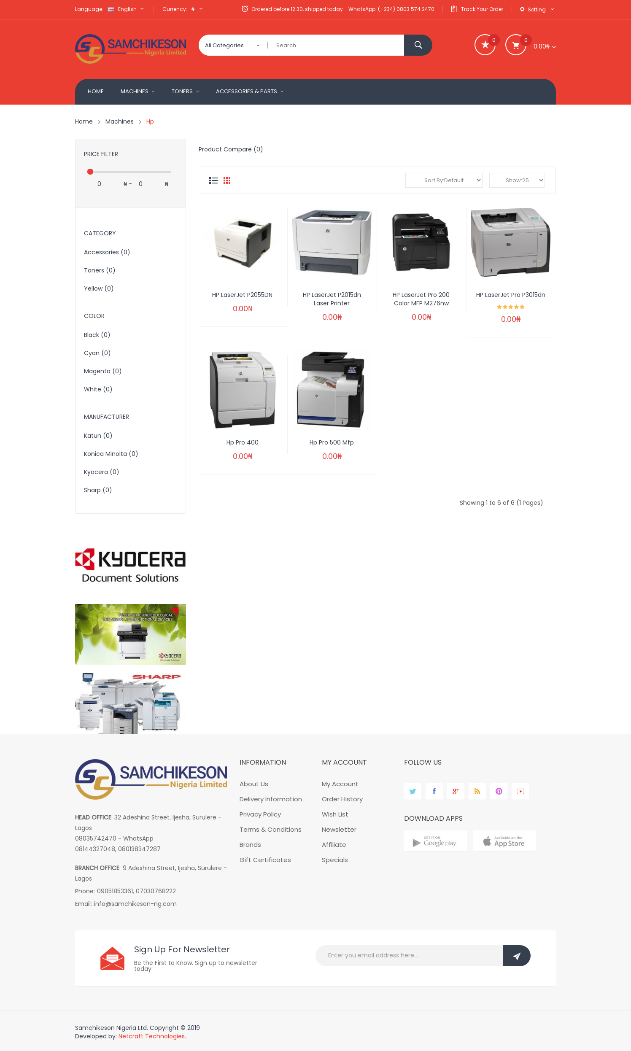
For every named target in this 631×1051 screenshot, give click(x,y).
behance (477, 791)
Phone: (85, 891)
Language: (89, 9)
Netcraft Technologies (152, 1036)
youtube (520, 791)
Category (100, 233)
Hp (150, 121)
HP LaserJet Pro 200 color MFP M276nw (421, 299)
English (127, 9)
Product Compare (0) (231, 149)
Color (94, 316)
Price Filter (101, 154)
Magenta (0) (103, 371)
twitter (412, 791)
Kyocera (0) (101, 472)
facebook (434, 791)
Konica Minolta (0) (111, 454)
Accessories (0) (107, 252)
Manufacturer (106, 416)
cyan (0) (97, 353)
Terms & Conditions (271, 829)
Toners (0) (100, 270)
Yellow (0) (99, 288)
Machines (119, 121)
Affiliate (334, 844)
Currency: (174, 9)
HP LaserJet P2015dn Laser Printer (332, 299)
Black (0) (97, 335)
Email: (83, 904)
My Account (340, 783)
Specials (335, 859)
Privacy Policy (260, 814)
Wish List (335, 814)
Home (84, 121)
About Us (254, 783)
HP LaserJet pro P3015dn (510, 295)
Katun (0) (98, 435)
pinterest (498, 791)
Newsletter (339, 829)
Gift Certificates (265, 859)
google (455, 791)
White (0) (98, 389)
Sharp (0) (98, 490)
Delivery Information (271, 799)
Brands (250, 844)
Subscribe (517, 955)
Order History (342, 799)
